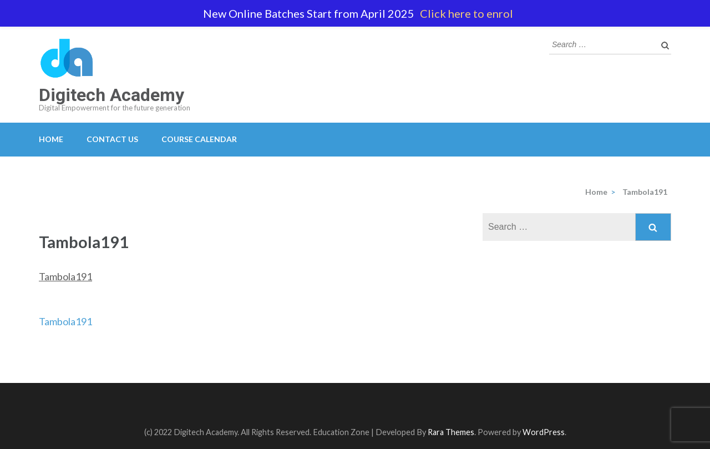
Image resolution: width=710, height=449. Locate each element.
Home (51, 139)
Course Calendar (199, 139)
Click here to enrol (466, 13)
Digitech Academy (111, 94)
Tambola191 (65, 276)
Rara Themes (451, 432)
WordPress (544, 432)
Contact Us (112, 139)
